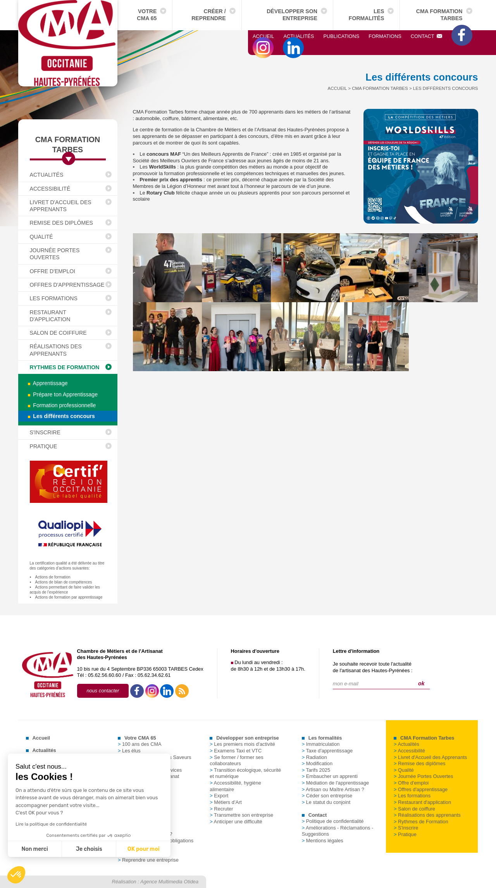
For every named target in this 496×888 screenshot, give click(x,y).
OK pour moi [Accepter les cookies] (104, 849)
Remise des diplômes (61, 223)
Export (219, 796)
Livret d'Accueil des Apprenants (60, 205)
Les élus (129, 751)
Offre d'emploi (53, 271)
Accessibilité (50, 189)
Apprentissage (48, 383)
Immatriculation (321, 744)
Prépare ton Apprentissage (63, 394)
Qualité (41, 237)
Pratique (43, 446)
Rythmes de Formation (65, 367)
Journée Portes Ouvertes (55, 253)
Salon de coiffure (58, 333)
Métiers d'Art (225, 802)
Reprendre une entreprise (148, 860)
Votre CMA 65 (147, 14)
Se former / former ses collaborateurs (236, 760)
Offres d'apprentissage (67, 285)
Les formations (54, 298)
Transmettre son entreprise (241, 815)
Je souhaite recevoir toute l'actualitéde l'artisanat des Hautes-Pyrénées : (373, 667)
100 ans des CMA (140, 744)
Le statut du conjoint (326, 802)
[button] (16, 875)
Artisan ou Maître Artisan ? (333, 789)
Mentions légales (322, 840)
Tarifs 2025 (316, 770)
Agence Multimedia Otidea (169, 882)
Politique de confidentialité (333, 821)
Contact (427, 36)
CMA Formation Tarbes (439, 14)
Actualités (298, 36)
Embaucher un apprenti (330, 776)
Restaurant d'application (50, 315)
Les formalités (366, 14)
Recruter (221, 809)
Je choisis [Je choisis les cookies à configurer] (49, 849)
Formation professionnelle (62, 405)
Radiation (314, 757)
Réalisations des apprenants (56, 349)
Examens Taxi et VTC (236, 751)
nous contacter (103, 691)
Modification (317, 763)
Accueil (263, 36)
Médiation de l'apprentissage (335, 783)
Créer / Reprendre (208, 14)
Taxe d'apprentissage (327, 751)
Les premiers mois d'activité (242, 744)
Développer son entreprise (292, 14)
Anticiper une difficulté (236, 821)
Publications (341, 36)
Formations (385, 36)
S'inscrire (45, 432)
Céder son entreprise (327, 796)
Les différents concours (61, 416)
